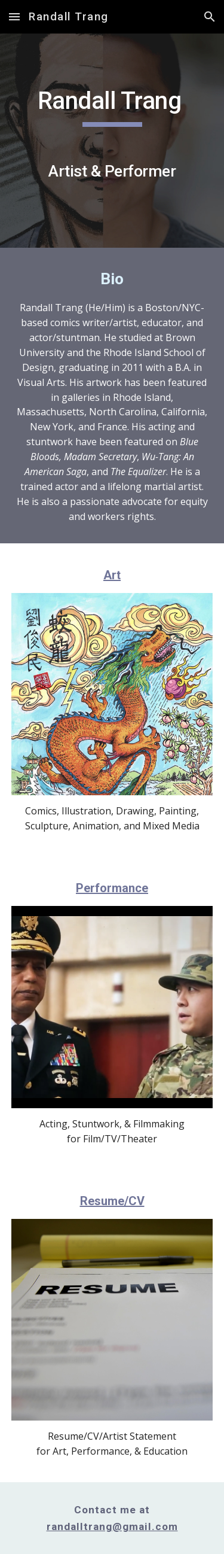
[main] (112, 140)
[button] (14, 16)
